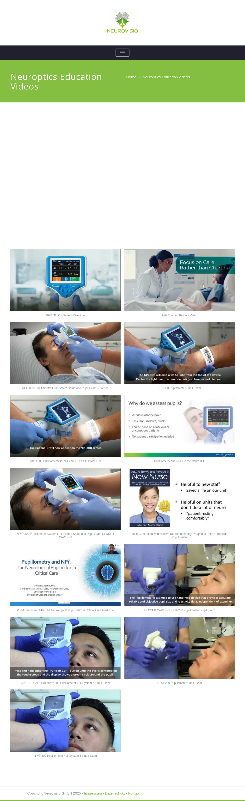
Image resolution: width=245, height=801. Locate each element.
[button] (65, 285)
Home (131, 76)
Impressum (93, 793)
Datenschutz (115, 793)
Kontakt (134, 793)
